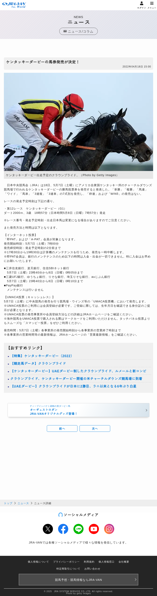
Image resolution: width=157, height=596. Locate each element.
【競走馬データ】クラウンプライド (38, 363)
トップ (8, 503)
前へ (62, 428)
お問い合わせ (92, 568)
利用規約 (89, 561)
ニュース (23, 503)
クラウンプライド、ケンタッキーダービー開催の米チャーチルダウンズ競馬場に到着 (76, 378)
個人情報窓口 (106, 561)
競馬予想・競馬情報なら (78, 580)
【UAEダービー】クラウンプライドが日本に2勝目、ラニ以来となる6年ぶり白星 (73, 386)
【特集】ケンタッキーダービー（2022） (42, 355)
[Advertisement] (78, 49)
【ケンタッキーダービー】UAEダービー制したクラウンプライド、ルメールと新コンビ (78, 370)
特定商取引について (68, 568)
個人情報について (38, 561)
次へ (95, 428)
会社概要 (124, 561)
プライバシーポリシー (66, 561)
